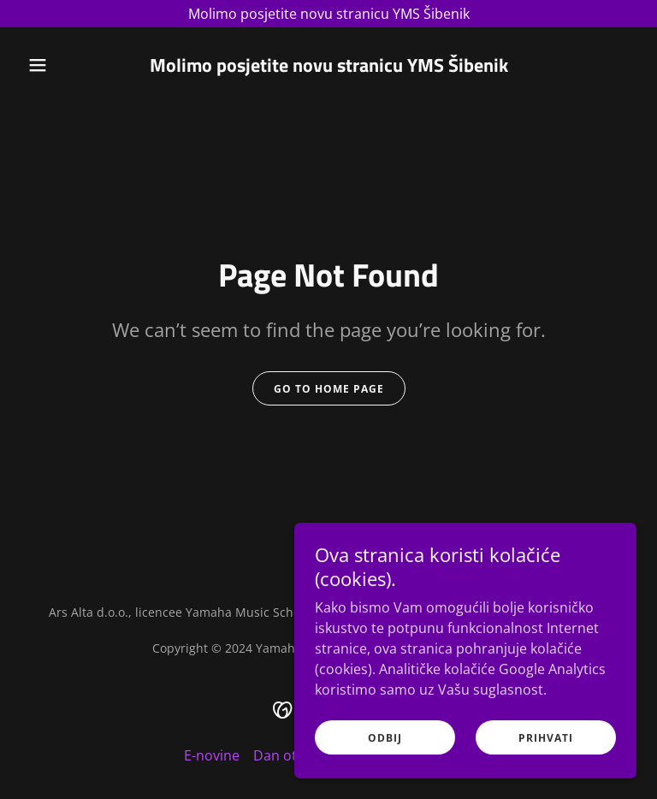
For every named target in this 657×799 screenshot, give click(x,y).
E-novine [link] (212, 755)
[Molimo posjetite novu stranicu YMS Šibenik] (328, 13)
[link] (329, 66)
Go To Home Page (329, 389)
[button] (67, 65)
